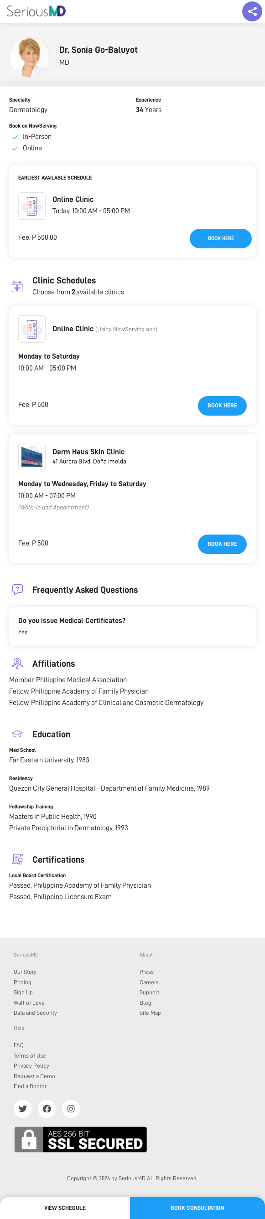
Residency (21, 778)
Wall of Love (29, 1003)
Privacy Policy (31, 1066)
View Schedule (65, 1208)
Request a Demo (34, 1076)
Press (147, 972)
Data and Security (35, 1013)
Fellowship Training (31, 806)
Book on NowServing (33, 126)
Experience (148, 100)
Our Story (25, 972)
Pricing (22, 982)
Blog (145, 1003)
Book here (221, 238)
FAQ (19, 1045)
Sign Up (23, 992)
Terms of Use (30, 1056)
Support (149, 992)
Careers (149, 982)
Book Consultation (197, 1208)
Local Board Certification (37, 875)
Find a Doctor (30, 1086)
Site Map (150, 1013)
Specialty (20, 100)
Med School (22, 750)
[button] (32, 206)
